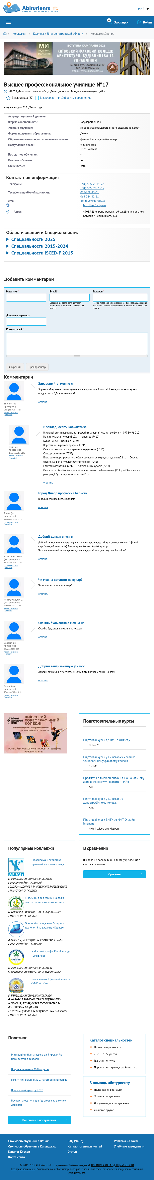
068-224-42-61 (89, 196)
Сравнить (114, 874)
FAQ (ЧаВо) (75, 1141)
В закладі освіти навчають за (65, 427)
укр (140, 8)
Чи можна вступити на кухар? (60, 579)
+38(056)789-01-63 (92, 188)
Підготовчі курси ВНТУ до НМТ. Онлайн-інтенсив (109, 821)
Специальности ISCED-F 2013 (42, 252)
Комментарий (15, 329)
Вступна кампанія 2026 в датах (30, 1069)
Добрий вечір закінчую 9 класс (61, 666)
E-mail (54, 291)
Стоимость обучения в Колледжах (32, 1146)
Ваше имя (12, 291)
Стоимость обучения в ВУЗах (28, 1141)
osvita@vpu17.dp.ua (92, 201)
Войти (147, 22)
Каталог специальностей (110, 1040)
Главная (6, 34)
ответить (43, 402)
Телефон (98, 291)
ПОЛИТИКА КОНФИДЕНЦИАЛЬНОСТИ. (112, 1165)
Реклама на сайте (126, 1141)
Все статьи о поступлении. (39, 1120)
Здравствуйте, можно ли (56, 383)
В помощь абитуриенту (109, 1082)
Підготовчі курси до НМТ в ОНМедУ (106, 740)
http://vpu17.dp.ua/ (94, 205)
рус (147, 8)
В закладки (47, 98)
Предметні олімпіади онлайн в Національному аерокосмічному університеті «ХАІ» (113, 780)
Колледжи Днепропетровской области (58, 34)
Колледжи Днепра (102, 34)
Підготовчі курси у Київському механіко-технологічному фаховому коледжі (110, 759)
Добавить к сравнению (76, 98)
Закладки (121, 22)
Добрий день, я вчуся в (55, 536)
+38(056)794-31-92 (92, 184)
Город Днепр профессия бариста (62, 493)
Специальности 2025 (33, 239)
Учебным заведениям (129, 1146)
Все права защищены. (23, 1169)
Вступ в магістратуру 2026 (27, 1090)
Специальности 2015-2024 (39, 246)
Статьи (72, 1151)
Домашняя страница (17, 315)
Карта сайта (16, 1157)
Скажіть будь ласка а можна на (61, 623)
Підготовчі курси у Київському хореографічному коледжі (103, 800)
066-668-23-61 (89, 192)
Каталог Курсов (19, 1151)
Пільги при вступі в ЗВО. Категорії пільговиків (39, 1079)
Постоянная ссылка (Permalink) (11, 413)
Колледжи (19, 34)
